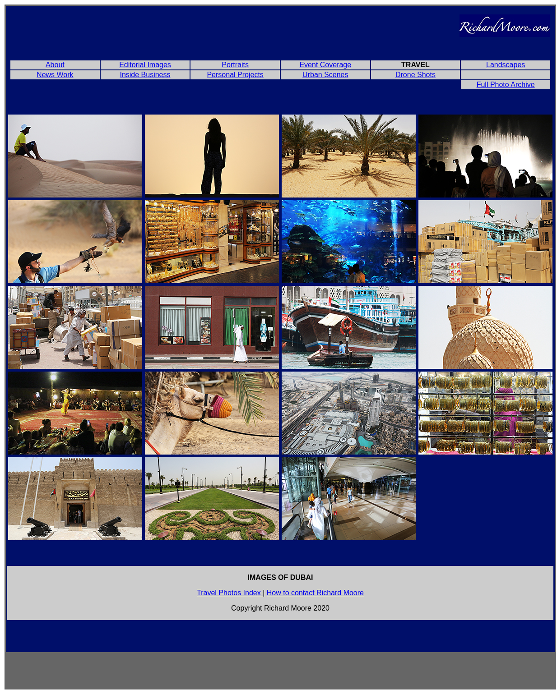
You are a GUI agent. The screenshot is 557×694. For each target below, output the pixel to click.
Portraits (235, 65)
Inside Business (145, 74)
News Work (55, 74)
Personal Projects (235, 74)
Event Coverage (325, 65)
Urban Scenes (325, 74)
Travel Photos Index (229, 593)
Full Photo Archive (506, 84)
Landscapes (505, 65)
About (55, 65)
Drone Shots (415, 74)
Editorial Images (145, 65)
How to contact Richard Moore (315, 593)
